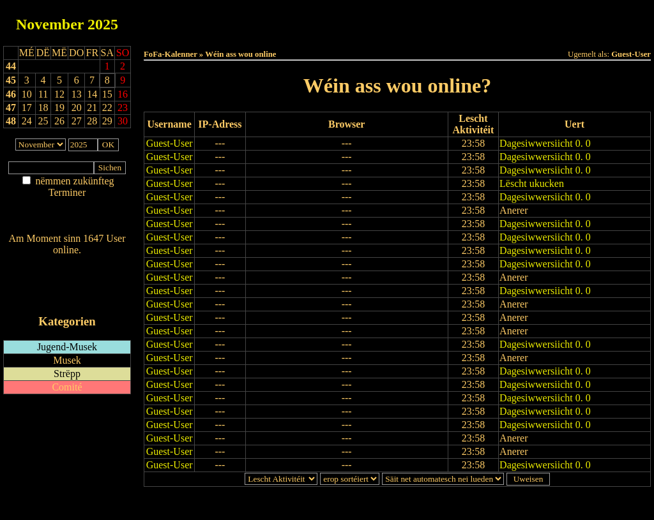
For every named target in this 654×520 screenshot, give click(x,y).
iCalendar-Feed (67, 297)
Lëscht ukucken (531, 183)
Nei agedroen (67, 217)
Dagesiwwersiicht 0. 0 (545, 143)
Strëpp (67, 373)
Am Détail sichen (67, 205)
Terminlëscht (540, 20)
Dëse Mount (397, 20)
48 (11, 120)
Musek (67, 360)
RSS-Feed (67, 284)
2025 (102, 24)
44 (11, 66)
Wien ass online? (67, 262)
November (50, 24)
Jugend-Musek (67, 346)
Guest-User (169, 143)
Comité (67, 387)
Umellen (397, 32)
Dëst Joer (468, 20)
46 (11, 94)
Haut (254, 20)
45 (11, 80)
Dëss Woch (326, 20)
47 (11, 107)
